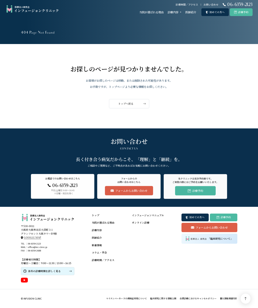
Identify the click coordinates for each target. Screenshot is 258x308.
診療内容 (173, 12)
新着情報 (97, 245)
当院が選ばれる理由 (151, 12)
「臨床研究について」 (209, 238)
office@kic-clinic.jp (37, 247)
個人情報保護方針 (228, 298)
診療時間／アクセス (187, 4)
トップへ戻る (125, 103)
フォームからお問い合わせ (212, 227)
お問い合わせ (211, 4)
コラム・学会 (99, 252)
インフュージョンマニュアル (148, 215)
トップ (95, 215)
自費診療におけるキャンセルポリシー (198, 298)
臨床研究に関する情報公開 (163, 298)
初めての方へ (217, 12)
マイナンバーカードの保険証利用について (126, 298)
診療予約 (243, 12)
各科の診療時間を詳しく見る (44, 271)
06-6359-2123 (34, 243)
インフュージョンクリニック (32, 9)
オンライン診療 (140, 222)
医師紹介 (190, 12)
